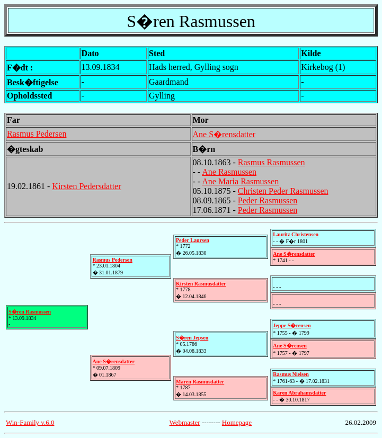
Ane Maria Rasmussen (240, 181)
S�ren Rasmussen (29, 312)
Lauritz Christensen (295, 234)
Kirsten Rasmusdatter (201, 284)
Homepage (237, 422)
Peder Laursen (192, 240)
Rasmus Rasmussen (271, 162)
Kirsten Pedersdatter (86, 186)
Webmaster (185, 422)
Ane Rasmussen (229, 171)
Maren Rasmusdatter (200, 382)
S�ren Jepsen (192, 338)
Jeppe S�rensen (291, 325)
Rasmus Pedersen (36, 133)
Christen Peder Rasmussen (283, 190)
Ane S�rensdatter (224, 134)
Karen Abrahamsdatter (299, 393)
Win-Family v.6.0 (30, 422)
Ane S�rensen (289, 345)
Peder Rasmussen (267, 200)
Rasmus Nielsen (291, 374)
